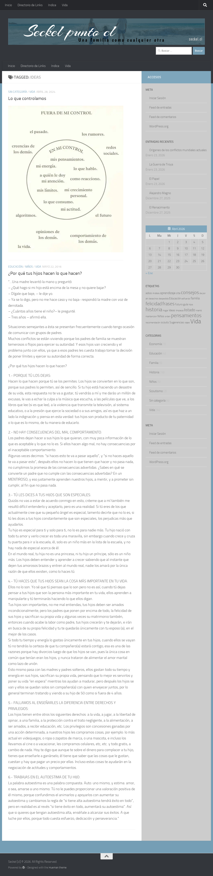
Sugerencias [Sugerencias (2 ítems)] (177, 322)
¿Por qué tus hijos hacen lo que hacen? (45, 273)
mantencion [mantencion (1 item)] (151, 316)
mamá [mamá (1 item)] (199, 310)
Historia (154, 372)
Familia (153, 363)
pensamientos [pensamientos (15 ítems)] (186, 315)
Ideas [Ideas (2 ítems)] (172, 310)
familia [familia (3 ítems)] (195, 298)
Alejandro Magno (160, 193)
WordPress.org (158, 126)
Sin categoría (17, 92)
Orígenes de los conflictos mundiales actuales (178, 150)
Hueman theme (58, 867)
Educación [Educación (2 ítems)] (175, 298)
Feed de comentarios (162, 117)
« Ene (149, 273)
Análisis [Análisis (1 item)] (156, 293)
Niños (29, 266)
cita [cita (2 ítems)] (178, 293)
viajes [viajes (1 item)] (187, 322)
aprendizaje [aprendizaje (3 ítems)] (167, 293)
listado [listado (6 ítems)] (189, 310)
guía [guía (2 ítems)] (185, 304)
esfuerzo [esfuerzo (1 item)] (186, 298)
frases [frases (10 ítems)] (168, 304)
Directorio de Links (30, 5)
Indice (52, 5)
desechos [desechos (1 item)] (153, 298)
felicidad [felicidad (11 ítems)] (154, 304)
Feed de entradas (160, 107)
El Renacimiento (159, 207)
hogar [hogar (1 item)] (165, 310)
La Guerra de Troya (161, 164)
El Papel (154, 179)
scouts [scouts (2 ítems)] (165, 322)
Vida (65, 5)
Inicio (8, 5)
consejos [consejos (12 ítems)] (190, 292)
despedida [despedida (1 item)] (163, 298)
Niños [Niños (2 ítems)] (160, 316)
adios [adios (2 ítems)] (149, 293)
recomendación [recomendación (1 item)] (153, 322)
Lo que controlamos (27, 98)
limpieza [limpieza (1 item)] (179, 310)
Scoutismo (156, 391)
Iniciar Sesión (157, 98)
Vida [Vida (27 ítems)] (195, 321)
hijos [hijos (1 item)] (191, 304)
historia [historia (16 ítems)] (154, 309)
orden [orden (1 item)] (168, 316)
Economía (155, 344)
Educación (15, 266)
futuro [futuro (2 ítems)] (179, 304)
